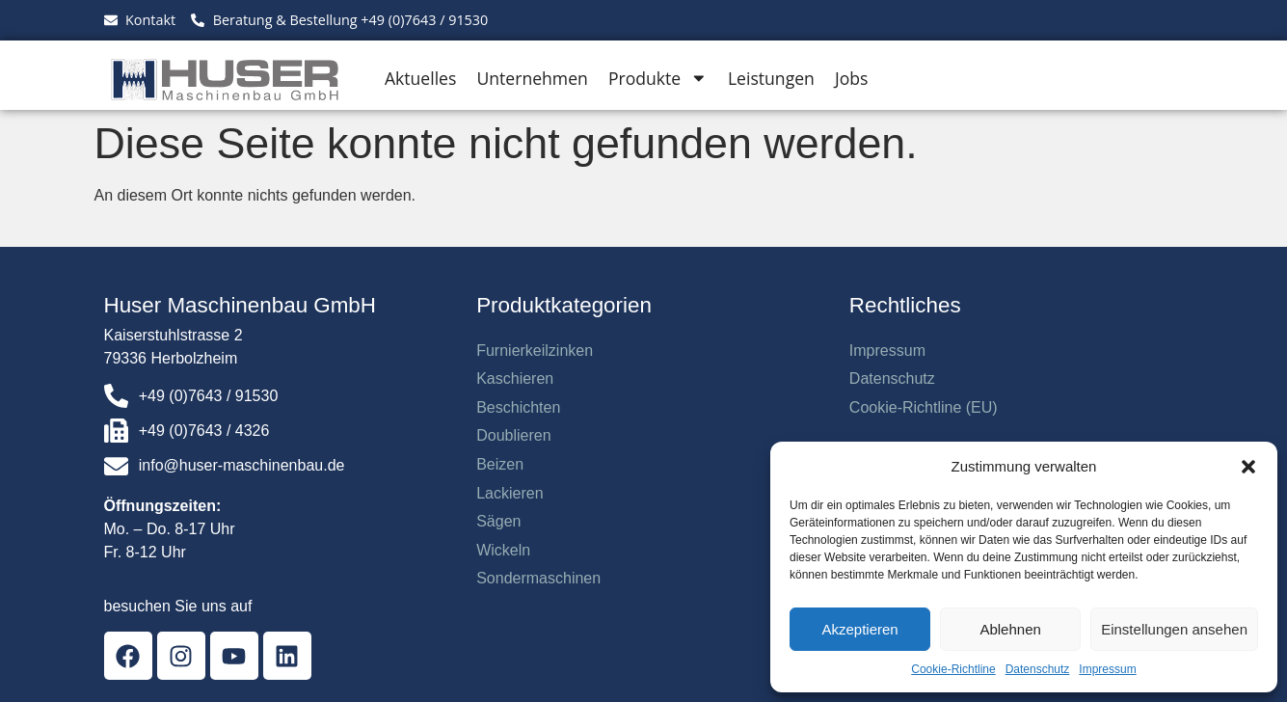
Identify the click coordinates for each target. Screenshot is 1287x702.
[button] (1248, 466)
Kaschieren (514, 378)
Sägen (498, 521)
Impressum (1107, 669)
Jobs (851, 78)
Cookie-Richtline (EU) (923, 407)
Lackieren (509, 493)
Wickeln (503, 550)
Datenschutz (1037, 669)
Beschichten (518, 407)
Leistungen (771, 78)
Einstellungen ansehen (1174, 629)
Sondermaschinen (538, 578)
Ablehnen (1009, 629)
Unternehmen (531, 78)
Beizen (499, 464)
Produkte (658, 78)
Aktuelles (420, 78)
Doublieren (513, 435)
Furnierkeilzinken (534, 350)
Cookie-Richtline (953, 669)
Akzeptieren (859, 629)
